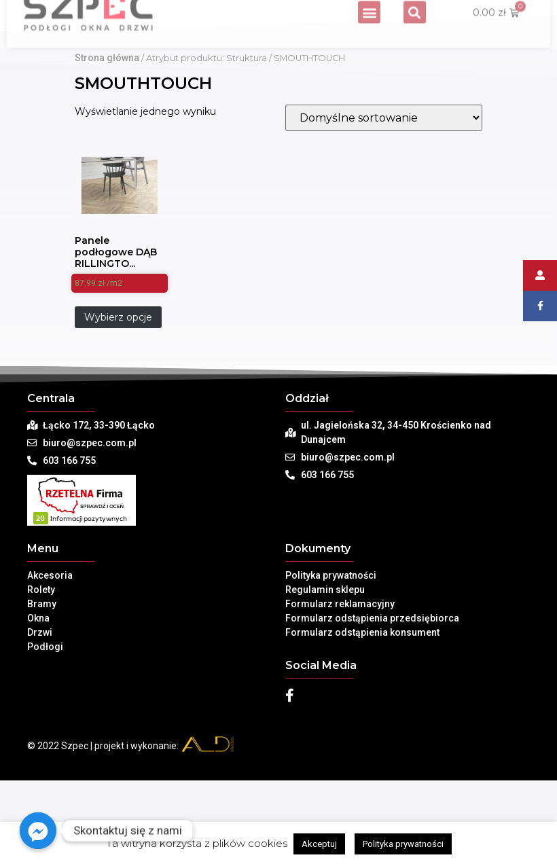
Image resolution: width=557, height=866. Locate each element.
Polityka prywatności (330, 667)
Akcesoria (50, 667)
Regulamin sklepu (325, 681)
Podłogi (45, 738)
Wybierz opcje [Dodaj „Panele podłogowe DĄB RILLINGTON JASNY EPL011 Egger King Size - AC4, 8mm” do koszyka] (118, 409)
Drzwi (39, 724)
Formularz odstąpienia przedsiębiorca (372, 709)
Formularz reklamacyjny (340, 695)
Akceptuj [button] (319, 844)
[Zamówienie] (383, 209)
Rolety (41, 681)
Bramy (41, 695)
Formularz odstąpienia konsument (362, 724)
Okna (38, 709)
